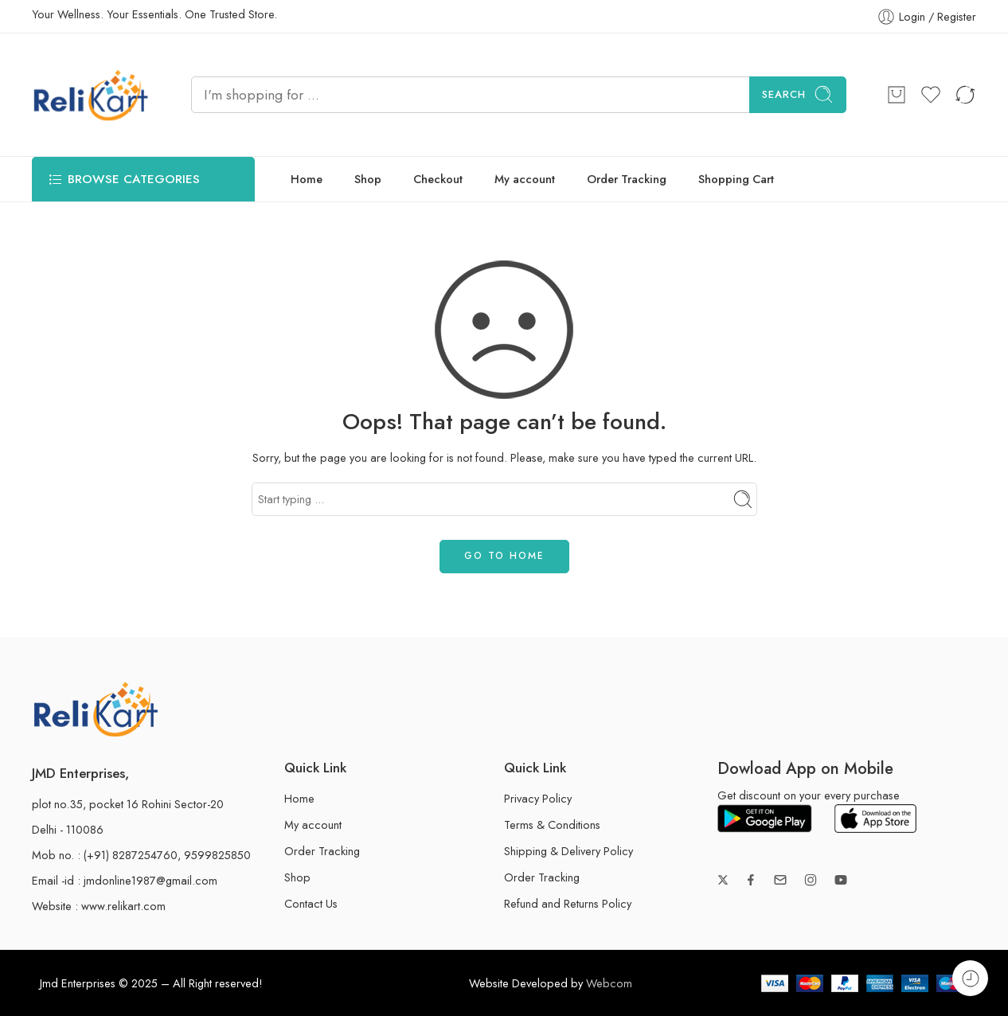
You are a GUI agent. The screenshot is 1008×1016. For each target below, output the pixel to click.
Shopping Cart (736, 178)
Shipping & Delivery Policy (568, 850)
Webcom (609, 983)
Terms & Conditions (552, 824)
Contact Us (311, 903)
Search (798, 94)
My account (524, 178)
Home (306, 178)
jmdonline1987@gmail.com (150, 880)
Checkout (438, 178)
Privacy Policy (538, 798)
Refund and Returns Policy (567, 903)
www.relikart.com (123, 905)
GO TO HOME (504, 556)
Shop (367, 178)
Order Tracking (626, 178)
